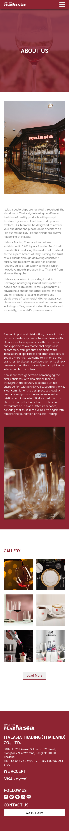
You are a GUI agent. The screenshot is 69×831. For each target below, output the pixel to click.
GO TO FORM (34, 813)
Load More (34, 675)
